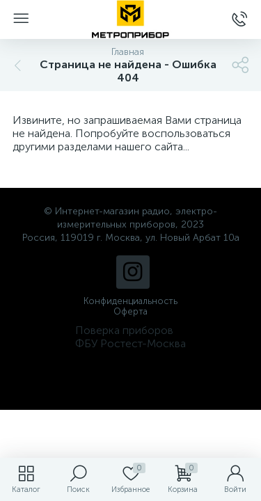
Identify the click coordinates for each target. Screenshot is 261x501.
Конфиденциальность (130, 301)
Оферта (130, 311)
